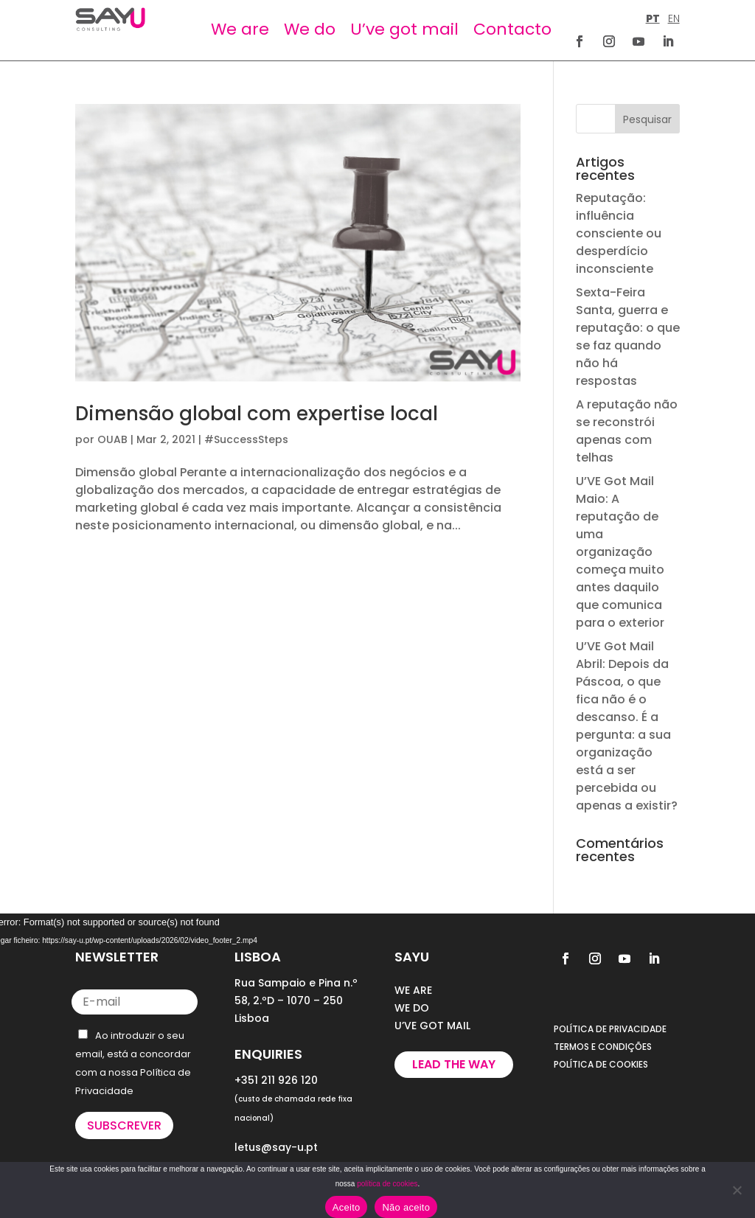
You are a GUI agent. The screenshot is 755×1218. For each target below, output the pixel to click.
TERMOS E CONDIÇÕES (603, 1046)
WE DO (411, 1007)
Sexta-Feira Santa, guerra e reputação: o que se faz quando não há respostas (628, 336)
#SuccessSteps (246, 439)
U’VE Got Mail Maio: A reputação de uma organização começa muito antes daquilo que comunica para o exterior (620, 552)
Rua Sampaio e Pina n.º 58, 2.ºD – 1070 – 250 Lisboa (296, 1000)
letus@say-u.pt (276, 1147)
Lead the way (453, 1064)
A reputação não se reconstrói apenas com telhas (627, 431)
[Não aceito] (736, 1190)
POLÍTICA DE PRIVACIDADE (610, 1029)
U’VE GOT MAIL (432, 1025)
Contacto (512, 29)
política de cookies (387, 1184)
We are (240, 29)
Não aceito (406, 1207)
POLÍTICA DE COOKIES (601, 1064)
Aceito (347, 1207)
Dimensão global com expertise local (256, 413)
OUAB (112, 439)
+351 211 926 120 (276, 1080)
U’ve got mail (404, 29)
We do (309, 29)
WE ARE (413, 990)
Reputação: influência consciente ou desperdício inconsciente (618, 233)
